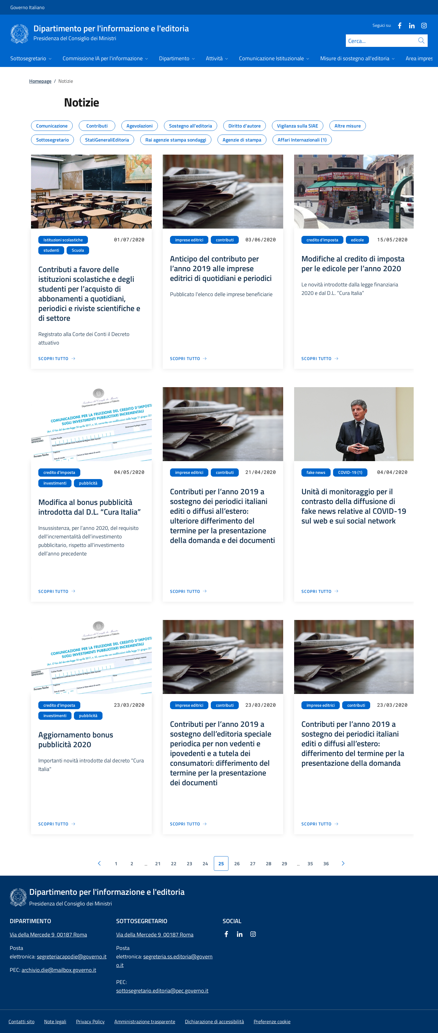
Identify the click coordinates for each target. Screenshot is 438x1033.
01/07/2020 (129, 239)
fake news (316, 472)
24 (205, 863)
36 (326, 863)
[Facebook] (397, 25)
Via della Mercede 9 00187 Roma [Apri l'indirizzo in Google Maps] (48, 934)
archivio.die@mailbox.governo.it (59, 970)
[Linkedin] (409, 25)
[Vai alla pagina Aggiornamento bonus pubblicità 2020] (57, 824)
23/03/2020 (129, 705)
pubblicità (88, 483)
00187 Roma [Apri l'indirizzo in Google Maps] (178, 934)
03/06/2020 (260, 239)
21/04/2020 (260, 472)
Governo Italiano (27, 7)
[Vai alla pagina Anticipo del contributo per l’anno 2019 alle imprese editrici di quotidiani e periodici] (188, 358)
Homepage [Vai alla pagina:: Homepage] (40, 81)
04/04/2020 (392, 472)
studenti (51, 250)
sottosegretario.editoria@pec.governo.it (162, 990)
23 (189, 863)
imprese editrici (189, 239)
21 (158, 863)
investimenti (54, 483)
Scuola (78, 250)
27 (252, 863)
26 (237, 863)
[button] (272, 1021)
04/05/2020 (129, 472)
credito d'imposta (322, 239)
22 (173, 863)
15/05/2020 (392, 239)
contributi (225, 239)
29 (284, 863)
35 (310, 863)
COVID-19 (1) (350, 472)
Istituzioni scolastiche (63, 239)
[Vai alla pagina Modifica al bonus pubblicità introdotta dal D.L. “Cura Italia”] (57, 591)
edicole (357, 239)
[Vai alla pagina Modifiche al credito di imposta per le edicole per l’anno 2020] (320, 358)
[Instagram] (421, 25)
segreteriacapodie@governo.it (71, 956)
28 (268, 863)
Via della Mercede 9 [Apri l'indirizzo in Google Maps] (139, 934)
